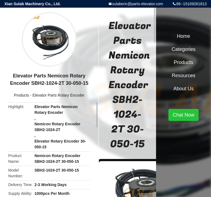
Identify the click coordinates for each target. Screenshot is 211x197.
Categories (183, 49)
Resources (183, 75)
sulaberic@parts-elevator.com (137, 4)
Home (183, 36)
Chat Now (183, 115)
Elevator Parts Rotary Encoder (58, 95)
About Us (183, 88)
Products (21, 95)
